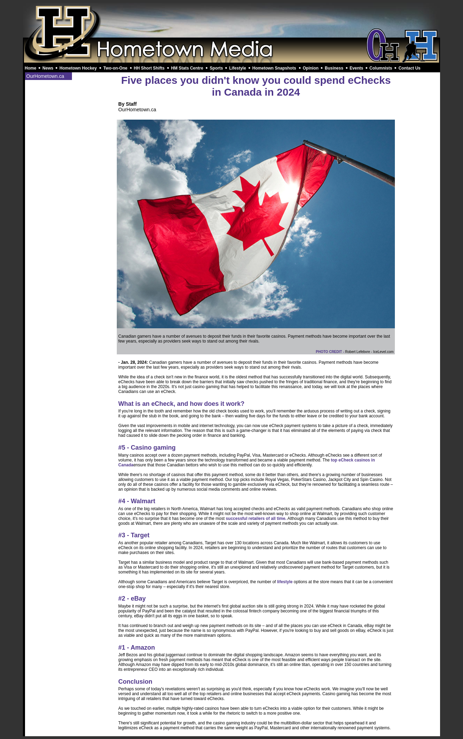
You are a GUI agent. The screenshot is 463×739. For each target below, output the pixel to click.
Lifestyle (237, 68)
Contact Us (409, 68)
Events (356, 68)
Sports (216, 68)
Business (334, 68)
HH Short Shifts (149, 68)
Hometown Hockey (78, 68)
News (47, 68)
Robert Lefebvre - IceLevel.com (369, 352)
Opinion (310, 68)
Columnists (380, 68)
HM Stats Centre (187, 68)
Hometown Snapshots (274, 68)
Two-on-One (115, 68)
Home (30, 68)
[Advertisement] (231, 20)
